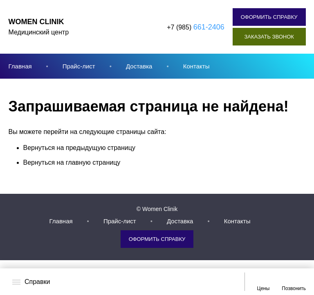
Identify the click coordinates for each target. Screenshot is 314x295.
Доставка (139, 66)
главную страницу (93, 162)
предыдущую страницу (100, 147)
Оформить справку (269, 17)
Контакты (196, 66)
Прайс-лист (79, 66)
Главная (20, 66)
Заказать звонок (269, 37)
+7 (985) (195, 27)
